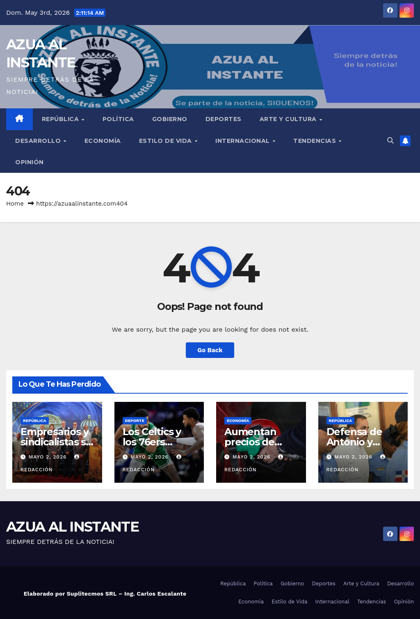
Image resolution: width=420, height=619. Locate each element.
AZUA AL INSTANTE (72, 526)
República (61, 119)
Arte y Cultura (289, 119)
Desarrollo (39, 140)
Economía (102, 140)
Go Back (210, 350)
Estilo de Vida (166, 140)
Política (118, 119)
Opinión (29, 162)
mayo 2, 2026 (48, 457)
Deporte (134, 420)
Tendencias (315, 140)
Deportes (223, 119)
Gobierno (169, 119)
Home (15, 203)
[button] (390, 140)
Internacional (243, 140)
